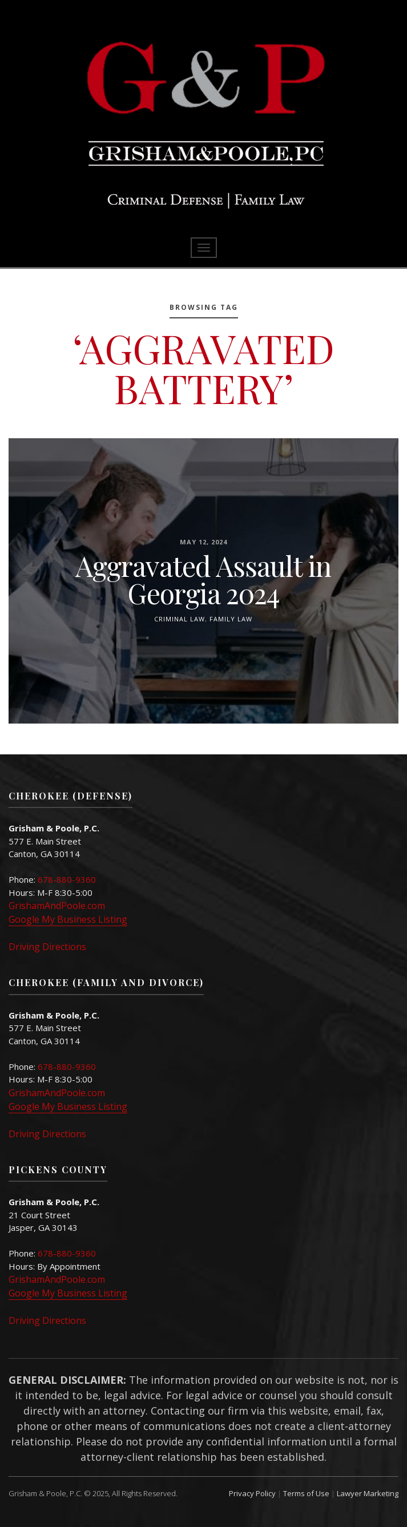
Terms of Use (306, 1493)
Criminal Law (179, 618)
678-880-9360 (67, 879)
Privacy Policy (252, 1493)
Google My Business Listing (68, 919)
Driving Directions (47, 946)
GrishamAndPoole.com (57, 905)
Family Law (230, 618)
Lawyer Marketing (367, 1493)
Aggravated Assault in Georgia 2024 (203, 579)
